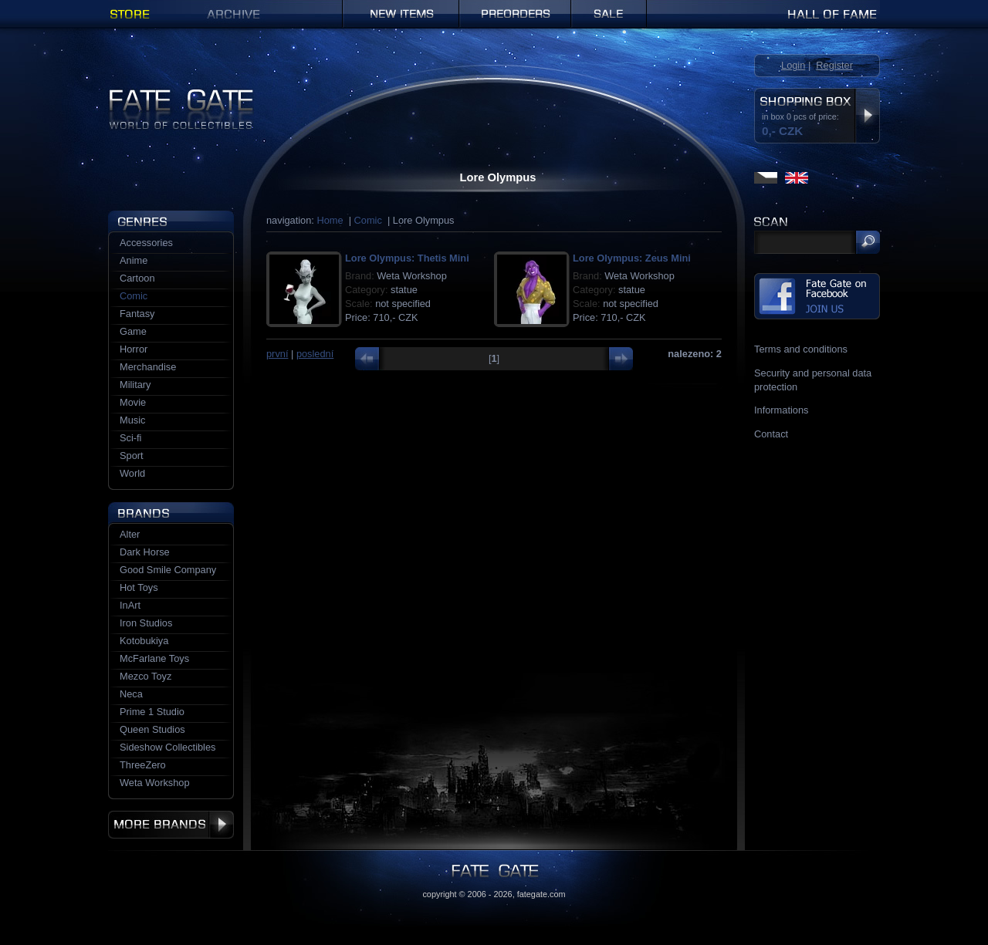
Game (133, 331)
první (277, 353)
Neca (131, 694)
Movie (133, 402)
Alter (130, 534)
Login (793, 65)
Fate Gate (130, 94)
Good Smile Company (168, 569)
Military (135, 384)
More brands (171, 825)
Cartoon (137, 278)
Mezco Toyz (145, 676)
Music (132, 420)
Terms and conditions (801, 349)
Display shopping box (867, 115)
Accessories (146, 242)
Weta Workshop (155, 782)
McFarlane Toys (154, 658)
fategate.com (541, 894)
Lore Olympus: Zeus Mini (632, 258)
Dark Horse (145, 552)
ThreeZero (143, 765)
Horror (133, 349)
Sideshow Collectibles (167, 747)
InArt (130, 605)
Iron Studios (146, 623)
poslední (314, 353)
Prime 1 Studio (152, 711)
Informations (781, 410)
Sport (132, 455)
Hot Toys (139, 587)
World (132, 473)
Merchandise (148, 367)
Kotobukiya (144, 640)
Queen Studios (152, 729)
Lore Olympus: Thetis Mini (407, 258)
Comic (368, 220)
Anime (133, 260)
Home (329, 220)
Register (834, 65)
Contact (771, 434)
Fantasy (137, 313)
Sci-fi (130, 438)
